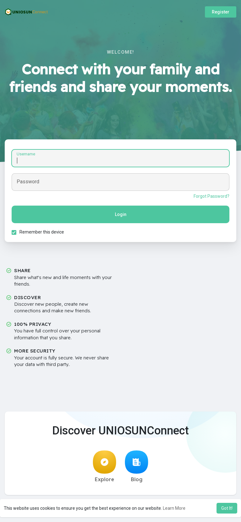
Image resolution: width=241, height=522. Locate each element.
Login (120, 215)
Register (220, 11)
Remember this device (42, 232)
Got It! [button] (227, 508)
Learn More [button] (174, 508)
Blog (136, 468)
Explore (104, 468)
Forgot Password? (210, 197)
